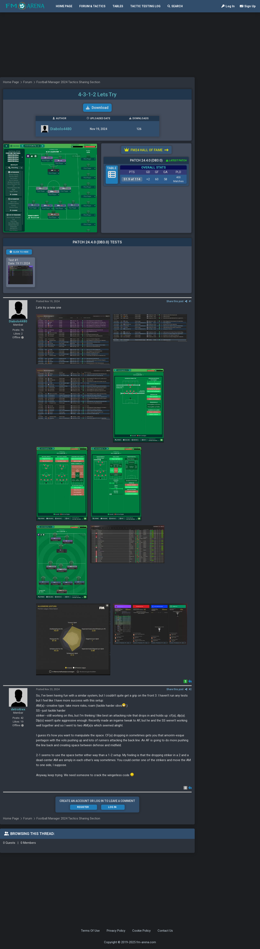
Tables (117, 6)
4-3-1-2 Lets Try (97, 94)
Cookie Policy (141, 930)
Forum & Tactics (92, 6)
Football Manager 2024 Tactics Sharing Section (68, 82)
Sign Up (248, 6)
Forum (27, 82)
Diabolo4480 (60, 129)
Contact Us (165, 930)
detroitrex (18, 709)
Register (83, 807)
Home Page (64, 6)
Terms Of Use (90, 930)
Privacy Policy (116, 930)
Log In (228, 6)
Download (97, 107)
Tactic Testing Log (145, 6)
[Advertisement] (107, 44)
